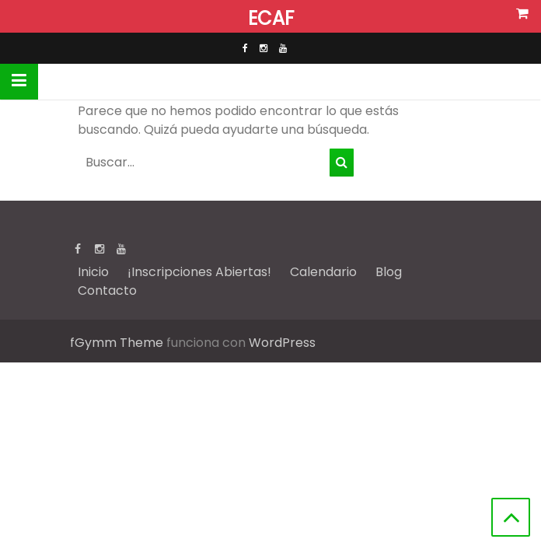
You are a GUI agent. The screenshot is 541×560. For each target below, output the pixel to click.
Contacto (107, 290)
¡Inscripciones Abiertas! (199, 272)
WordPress (282, 343)
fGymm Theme (116, 343)
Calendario (323, 272)
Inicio (93, 272)
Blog (388, 272)
